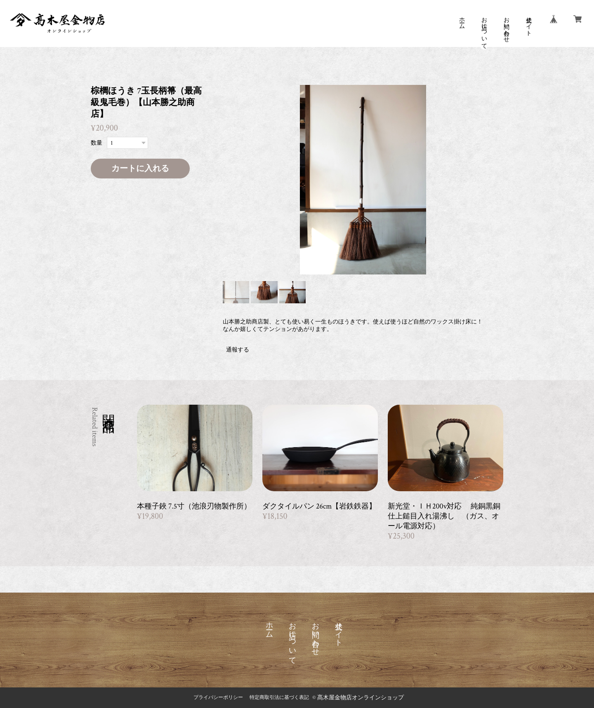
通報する (237, 350)
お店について (484, 29)
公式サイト (528, 23)
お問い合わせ (506, 26)
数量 (96, 143)
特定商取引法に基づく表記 (279, 697)
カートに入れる (140, 168)
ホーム (461, 19)
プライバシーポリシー (218, 697)
